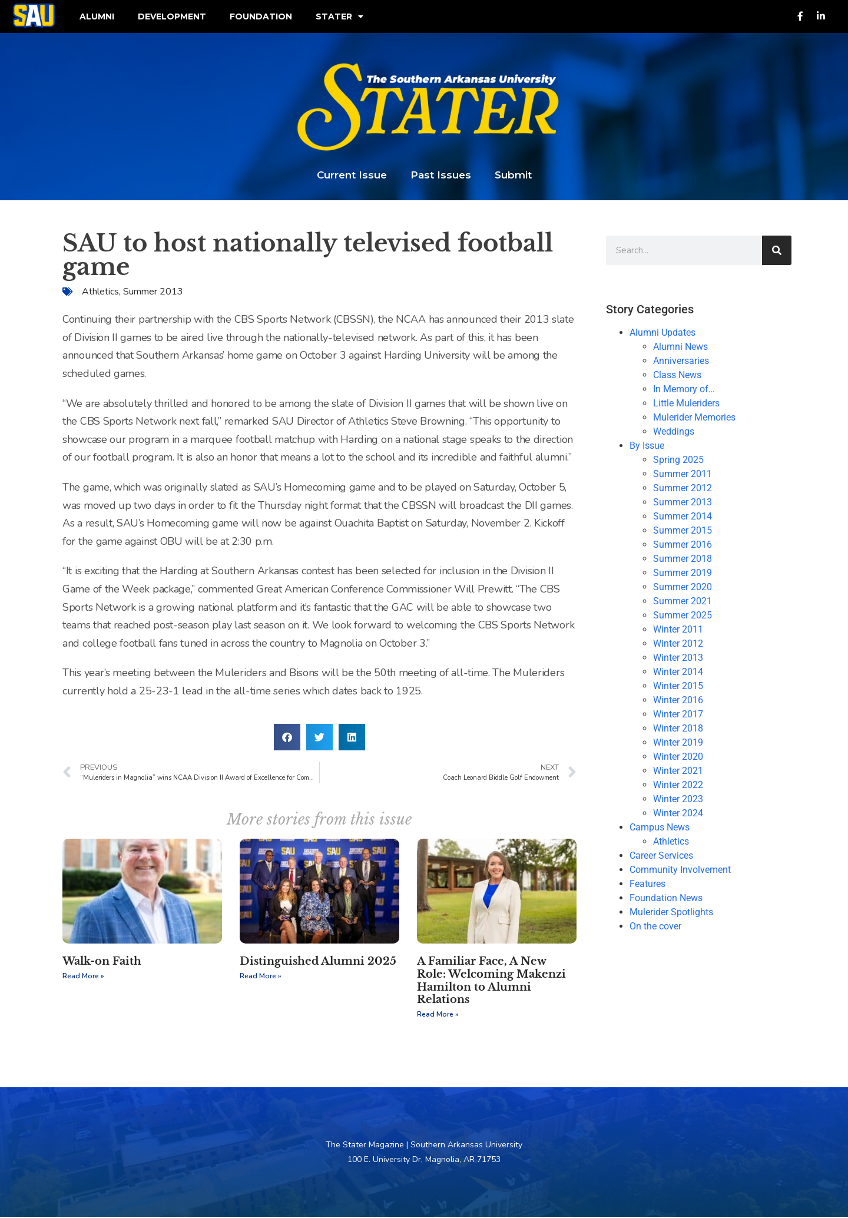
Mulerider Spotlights (671, 913)
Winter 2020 (678, 757)
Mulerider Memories (694, 418)
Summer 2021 (682, 602)
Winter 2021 (678, 771)
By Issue (647, 446)
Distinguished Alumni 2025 (318, 962)
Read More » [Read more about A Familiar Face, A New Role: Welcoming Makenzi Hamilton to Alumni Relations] (438, 1015)
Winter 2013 (678, 658)
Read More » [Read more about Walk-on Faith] (83, 977)
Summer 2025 (682, 616)
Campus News (660, 828)
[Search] (776, 251)
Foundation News (666, 899)
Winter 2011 (678, 630)
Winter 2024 (678, 814)
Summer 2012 (682, 489)
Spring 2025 (678, 460)
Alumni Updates (662, 333)
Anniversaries (681, 362)
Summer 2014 (682, 517)
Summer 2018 (682, 559)
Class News (677, 376)
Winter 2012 (678, 644)
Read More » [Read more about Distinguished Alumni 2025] (260, 977)
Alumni (97, 17)
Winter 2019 (678, 743)
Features (647, 885)
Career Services (661, 856)
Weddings (673, 432)
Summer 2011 (682, 475)
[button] (287, 737)
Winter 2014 (678, 672)
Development (172, 17)
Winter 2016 (678, 701)
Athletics (100, 292)
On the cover (655, 927)
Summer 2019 (682, 574)
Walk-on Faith (101, 962)
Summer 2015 (682, 531)
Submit (513, 176)
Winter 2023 (678, 800)
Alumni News (680, 347)
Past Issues (440, 176)
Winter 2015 (678, 687)
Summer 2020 (682, 588)
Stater (339, 17)
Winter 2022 (678, 786)
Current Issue (352, 176)
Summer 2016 (682, 545)
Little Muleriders (686, 404)
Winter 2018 (678, 729)
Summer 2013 (153, 292)
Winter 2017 (678, 715)
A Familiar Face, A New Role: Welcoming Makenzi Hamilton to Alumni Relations (491, 981)
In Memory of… (684, 390)
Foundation (261, 17)
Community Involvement (680, 870)
